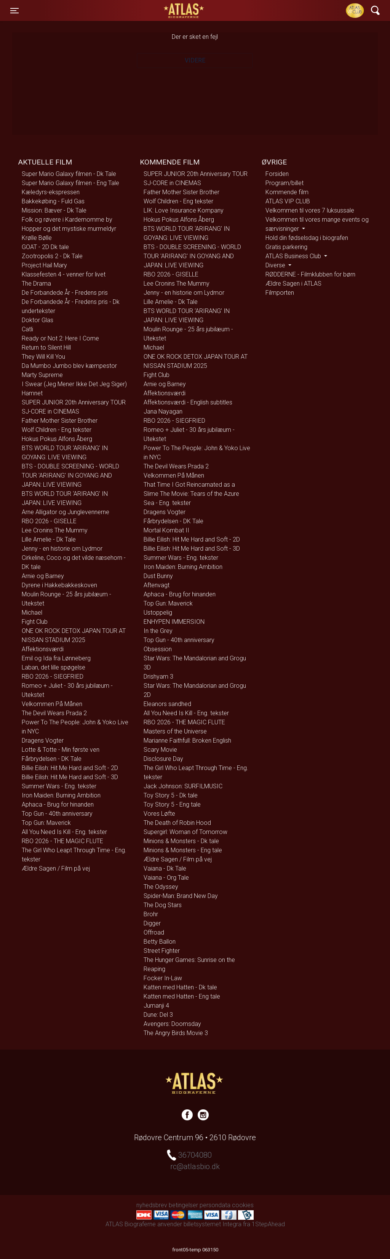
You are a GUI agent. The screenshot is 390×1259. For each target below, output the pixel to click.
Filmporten (279, 292)
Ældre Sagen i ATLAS (293, 283)
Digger (152, 923)
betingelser (183, 1205)
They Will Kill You (43, 356)
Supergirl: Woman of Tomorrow (185, 832)
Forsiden (277, 173)
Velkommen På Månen (52, 704)
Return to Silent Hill (46, 347)
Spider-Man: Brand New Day (181, 896)
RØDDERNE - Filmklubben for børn (310, 274)
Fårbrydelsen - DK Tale (52, 758)
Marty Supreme (42, 375)
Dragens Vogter (43, 740)
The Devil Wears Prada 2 (54, 713)
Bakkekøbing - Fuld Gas (53, 201)
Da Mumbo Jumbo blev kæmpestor (69, 365)
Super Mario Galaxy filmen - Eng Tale (70, 183)
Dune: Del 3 (158, 1014)
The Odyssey (161, 886)
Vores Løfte (159, 813)
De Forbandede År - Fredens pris (65, 292)
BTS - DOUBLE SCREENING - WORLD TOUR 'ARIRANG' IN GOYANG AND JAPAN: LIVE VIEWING (70, 475)
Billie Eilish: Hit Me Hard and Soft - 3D (70, 777)
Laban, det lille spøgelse (53, 667)
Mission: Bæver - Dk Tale (54, 210)
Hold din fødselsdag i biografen (306, 237)
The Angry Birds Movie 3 (176, 1033)
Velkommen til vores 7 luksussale (309, 210)
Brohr (151, 914)
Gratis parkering (286, 247)
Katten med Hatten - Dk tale (180, 987)
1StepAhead (268, 1224)
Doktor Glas (37, 320)
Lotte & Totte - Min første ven (60, 749)
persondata (215, 1205)
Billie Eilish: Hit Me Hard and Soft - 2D (70, 768)
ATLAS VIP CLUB (287, 201)
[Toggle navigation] (14, 10)
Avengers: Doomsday (172, 1023)
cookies (243, 1205)
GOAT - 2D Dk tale (45, 247)
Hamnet (32, 393)
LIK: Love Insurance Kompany (184, 210)
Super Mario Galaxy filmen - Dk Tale (69, 173)
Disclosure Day (163, 758)
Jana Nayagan (163, 411)
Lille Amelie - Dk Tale (49, 539)
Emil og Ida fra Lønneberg (56, 658)
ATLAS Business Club (294, 256)
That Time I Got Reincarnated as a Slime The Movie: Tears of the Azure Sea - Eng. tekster (191, 493)
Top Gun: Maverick (46, 822)
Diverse (276, 265)
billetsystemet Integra (212, 1224)
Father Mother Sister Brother (60, 420)
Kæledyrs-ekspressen (51, 192)
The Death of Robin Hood (177, 822)
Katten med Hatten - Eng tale (182, 996)
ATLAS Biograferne (184, 10)
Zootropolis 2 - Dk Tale (52, 256)
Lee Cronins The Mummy (55, 530)
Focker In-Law (163, 978)
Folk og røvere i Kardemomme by (67, 219)
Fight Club (35, 621)
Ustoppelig (158, 612)
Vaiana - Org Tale (166, 877)
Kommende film (286, 192)
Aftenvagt (156, 585)
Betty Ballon (160, 941)
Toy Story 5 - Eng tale (172, 804)
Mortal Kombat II (166, 530)
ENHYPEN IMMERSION (174, 621)
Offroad (154, 932)
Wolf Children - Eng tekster (56, 429)
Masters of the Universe (175, 731)
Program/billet (284, 183)
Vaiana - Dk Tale (165, 868)
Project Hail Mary (44, 265)
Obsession (158, 649)
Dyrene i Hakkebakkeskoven (59, 585)
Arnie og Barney (43, 576)
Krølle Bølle (37, 237)
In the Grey (158, 630)
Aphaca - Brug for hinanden (58, 804)
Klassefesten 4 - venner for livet (63, 274)
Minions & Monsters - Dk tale (181, 841)
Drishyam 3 (158, 676)
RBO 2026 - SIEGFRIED (52, 676)
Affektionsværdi (43, 649)
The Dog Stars (163, 905)
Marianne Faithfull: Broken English (187, 740)
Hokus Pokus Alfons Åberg (57, 439)
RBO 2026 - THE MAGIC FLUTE (62, 841)
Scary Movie (160, 749)
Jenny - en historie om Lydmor (62, 548)
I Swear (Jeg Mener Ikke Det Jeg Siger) (74, 384)
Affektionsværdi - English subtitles (188, 402)
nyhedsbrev (151, 1205)
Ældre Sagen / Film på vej (56, 868)
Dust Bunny (158, 576)
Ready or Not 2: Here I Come (60, 338)
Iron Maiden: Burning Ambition (61, 795)
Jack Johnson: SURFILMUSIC (183, 786)
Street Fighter (162, 950)
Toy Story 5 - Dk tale (171, 795)
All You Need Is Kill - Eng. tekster (64, 832)
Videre (195, 60)
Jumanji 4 (156, 1005)
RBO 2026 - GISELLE (49, 521)
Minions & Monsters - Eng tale (183, 850)
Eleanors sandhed (167, 704)
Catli (27, 329)
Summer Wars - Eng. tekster (59, 786)
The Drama (36, 283)
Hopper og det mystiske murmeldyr (69, 228)
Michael (32, 612)
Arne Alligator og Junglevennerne (65, 512)
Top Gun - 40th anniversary (57, 813)
